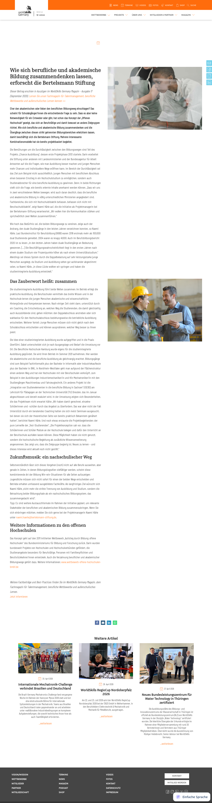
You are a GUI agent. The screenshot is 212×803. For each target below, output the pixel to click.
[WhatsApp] (115, 623)
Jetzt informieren (19, 596)
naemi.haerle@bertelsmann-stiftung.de (36, 517)
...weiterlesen (45, 723)
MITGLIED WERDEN (176, 782)
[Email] (103, 623)
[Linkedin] (109, 623)
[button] (121, 15)
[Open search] (191, 5)
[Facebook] (97, 623)
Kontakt (177, 775)
